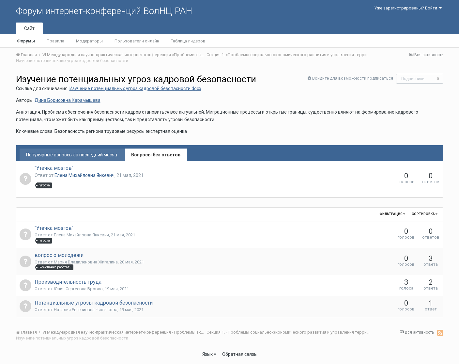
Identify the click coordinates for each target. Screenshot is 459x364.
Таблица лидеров (188, 41)
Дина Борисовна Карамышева (67, 100)
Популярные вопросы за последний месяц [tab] (71, 154)
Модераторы (89, 41)
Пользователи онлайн (137, 41)
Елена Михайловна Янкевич (84, 175)
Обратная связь (239, 354)
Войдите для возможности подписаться (352, 78)
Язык (209, 354)
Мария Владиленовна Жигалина (86, 262)
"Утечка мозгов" (54, 168)
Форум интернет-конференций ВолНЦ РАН (104, 11)
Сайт (29, 28)
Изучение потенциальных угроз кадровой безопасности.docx (135, 88)
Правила (55, 41)
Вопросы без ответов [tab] (155, 154)
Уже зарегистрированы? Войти (408, 8)
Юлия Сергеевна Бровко (78, 288)
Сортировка (424, 214)
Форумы (26, 41)
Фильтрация (392, 214)
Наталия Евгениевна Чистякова (85, 309)
